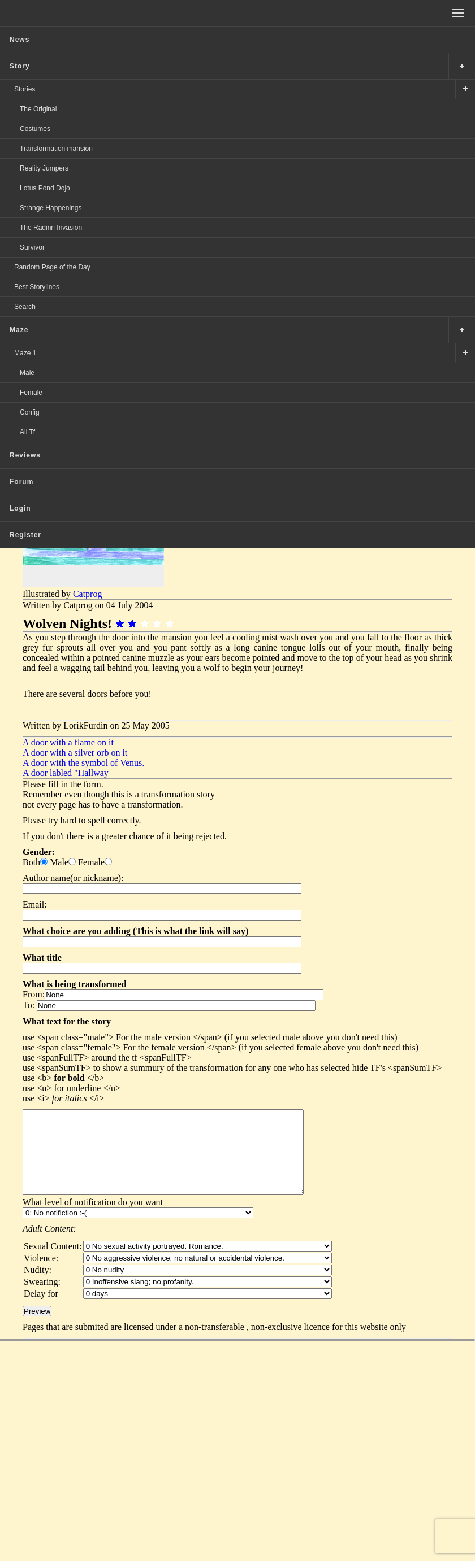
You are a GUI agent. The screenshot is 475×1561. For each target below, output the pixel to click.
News (19, 39)
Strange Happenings (50, 208)
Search (25, 307)
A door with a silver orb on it (75, 752)
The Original (38, 109)
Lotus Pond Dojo (45, 188)
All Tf (27, 432)
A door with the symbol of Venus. (83, 763)
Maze (19, 330)
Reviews (25, 455)
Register (25, 535)
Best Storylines (36, 287)
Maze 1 (25, 353)
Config (30, 412)
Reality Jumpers (44, 168)
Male (27, 373)
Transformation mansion (56, 148)
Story (20, 66)
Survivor (32, 247)
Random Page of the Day (52, 267)
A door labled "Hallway (66, 773)
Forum (21, 482)
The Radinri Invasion (51, 228)
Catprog (87, 594)
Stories (24, 89)
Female (31, 392)
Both (31, 862)
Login (20, 508)
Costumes (35, 129)
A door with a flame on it (68, 742)
